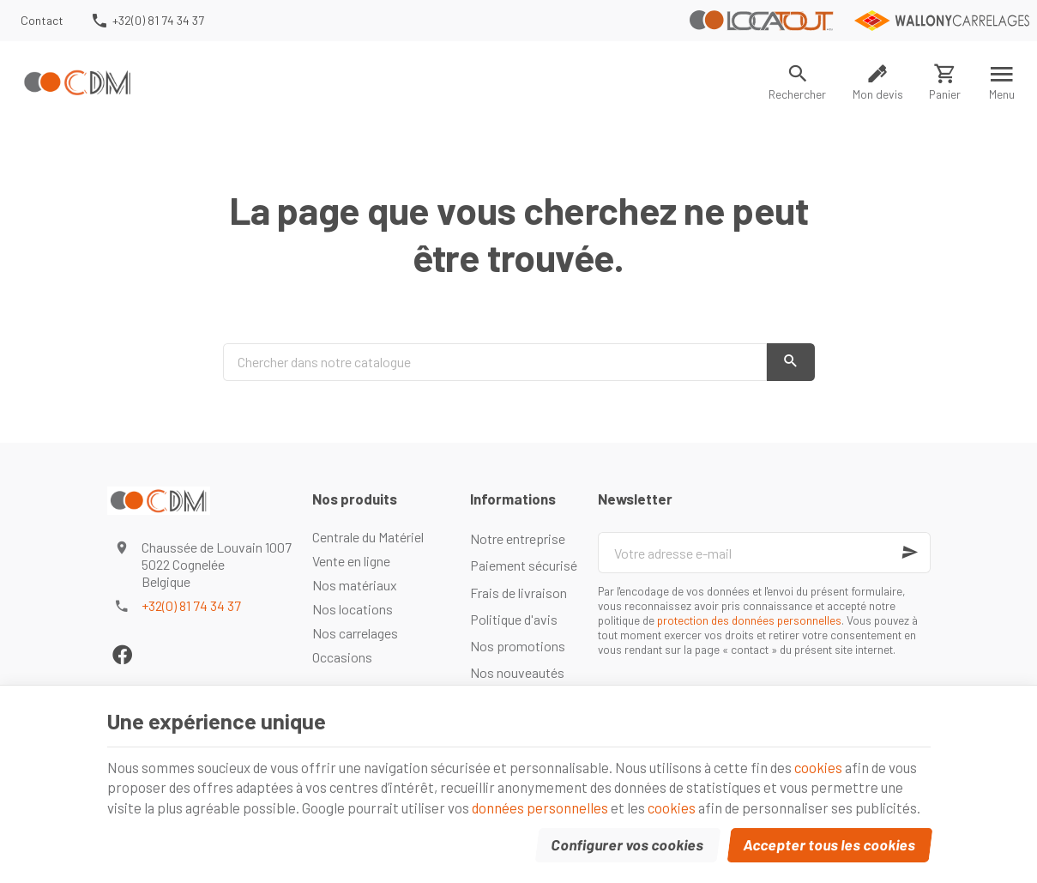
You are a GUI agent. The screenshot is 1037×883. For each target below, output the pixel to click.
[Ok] (910, 552)
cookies (827, 764)
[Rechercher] (798, 82)
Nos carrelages (355, 633)
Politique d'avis (514, 619)
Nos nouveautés (517, 672)
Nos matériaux (354, 585)
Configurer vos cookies (627, 843)
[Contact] (42, 20)
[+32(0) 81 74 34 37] (146, 20)
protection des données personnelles (749, 620)
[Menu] (1002, 82)
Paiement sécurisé (523, 565)
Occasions (342, 657)
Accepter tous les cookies (829, 843)
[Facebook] (122, 653)
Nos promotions (517, 646)
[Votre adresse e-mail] (764, 552)
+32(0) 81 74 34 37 (191, 605)
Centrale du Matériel (368, 537)
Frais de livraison (518, 592)
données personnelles (543, 805)
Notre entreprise (517, 538)
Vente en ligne (351, 561)
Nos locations (352, 609)
